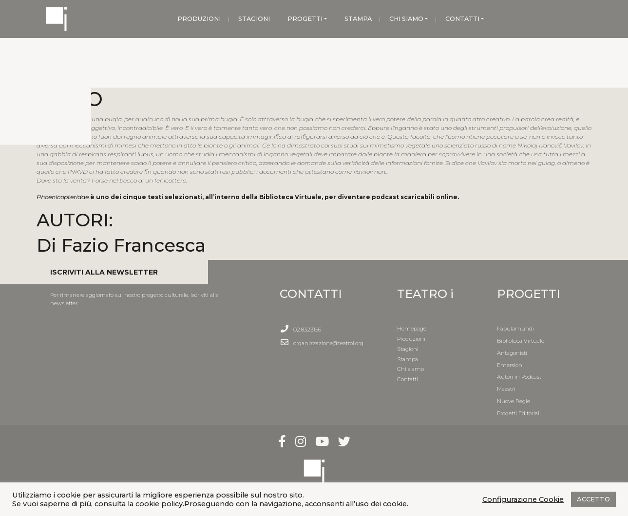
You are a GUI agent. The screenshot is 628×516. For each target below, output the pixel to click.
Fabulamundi (515, 328)
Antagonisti (512, 353)
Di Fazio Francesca (121, 245)
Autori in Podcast (519, 376)
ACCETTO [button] (593, 499)
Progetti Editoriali (519, 413)
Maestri (506, 389)
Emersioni (510, 365)
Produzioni (411, 338)
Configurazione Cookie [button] (523, 499)
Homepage (411, 328)
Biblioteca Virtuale (520, 340)
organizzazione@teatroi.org (328, 343)
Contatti (407, 379)
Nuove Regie (513, 401)
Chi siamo (410, 369)
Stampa (407, 359)
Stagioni (408, 349)
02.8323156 (307, 329)
